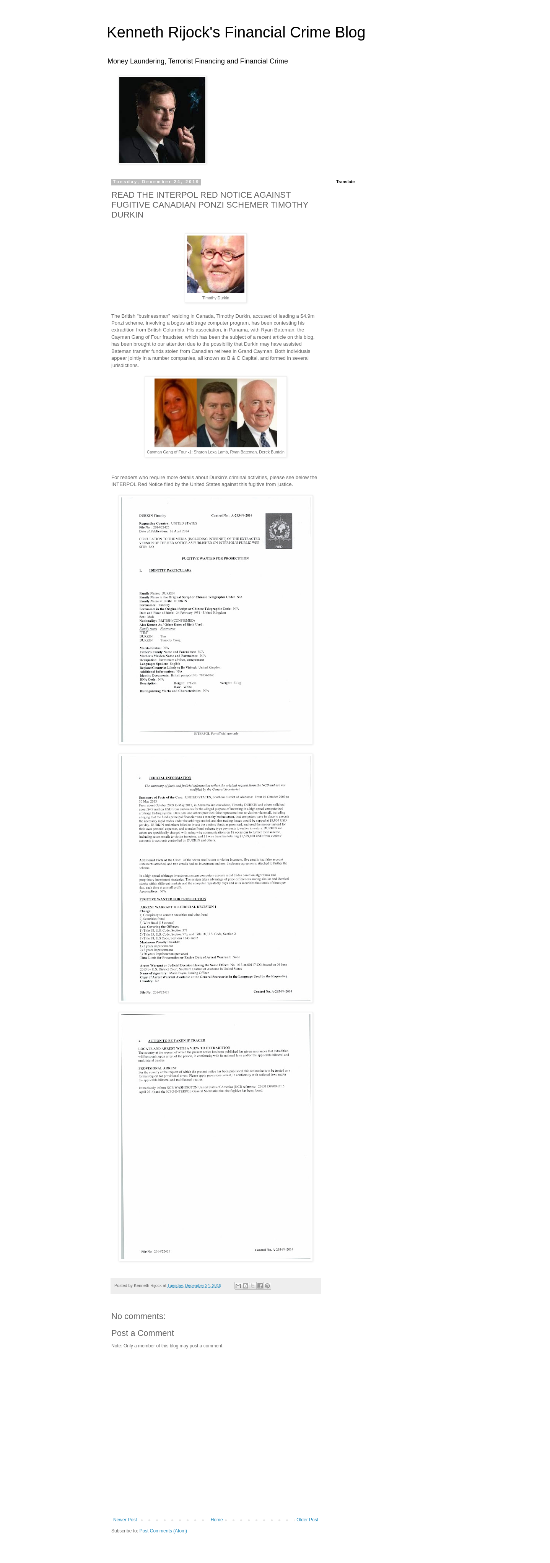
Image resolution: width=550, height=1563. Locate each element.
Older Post (307, 1519)
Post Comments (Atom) (163, 1531)
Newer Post (125, 1519)
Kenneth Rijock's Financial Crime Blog (236, 32)
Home (217, 1519)
